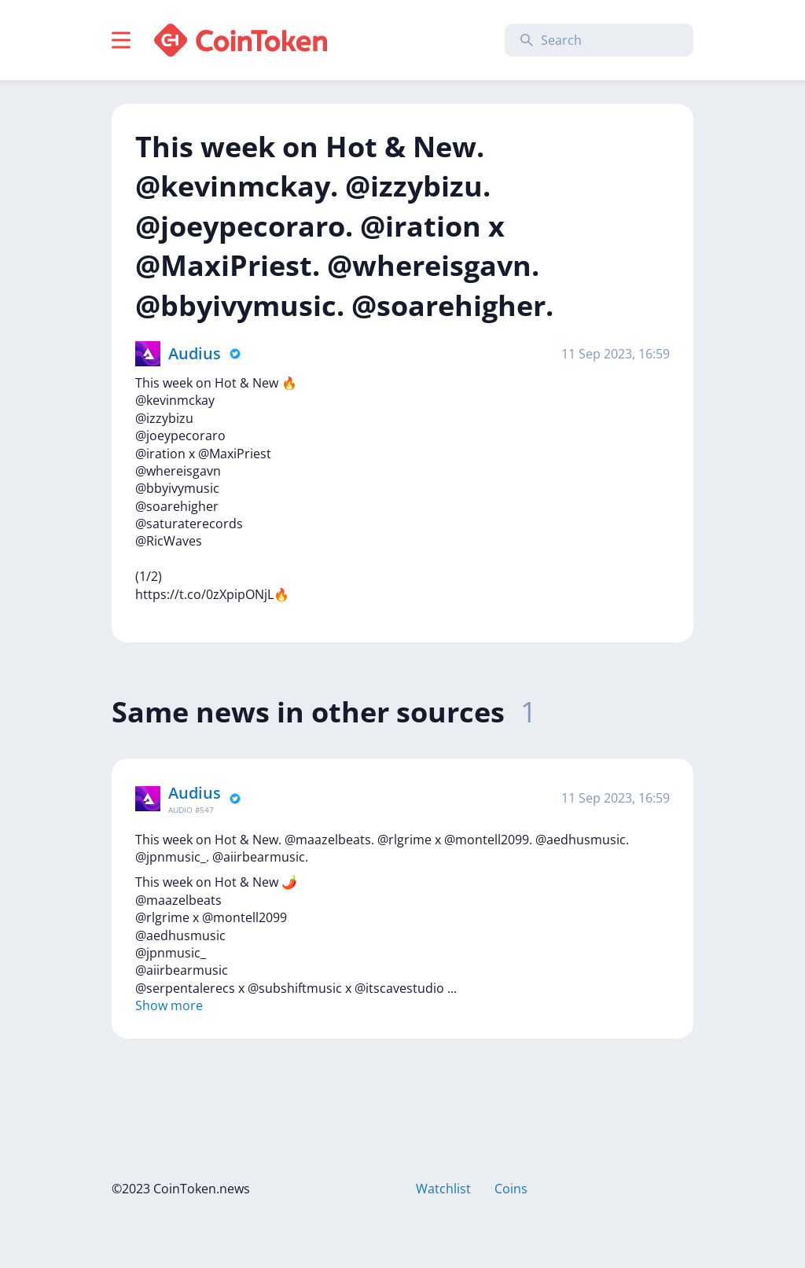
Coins (510, 1188)
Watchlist (443, 1188)
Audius (194, 353)
